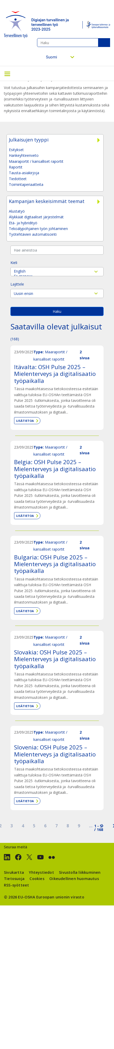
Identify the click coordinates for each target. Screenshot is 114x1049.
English (57, 271)
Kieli (13, 262)
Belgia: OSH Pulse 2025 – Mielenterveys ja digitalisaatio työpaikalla (55, 468)
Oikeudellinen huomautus (74, 878)
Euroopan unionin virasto (60, 897)
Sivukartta (14, 872)
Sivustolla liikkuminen (79, 872)
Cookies (36, 878)
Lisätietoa (25, 421)
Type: (38, 351)
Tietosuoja (14, 878)
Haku (104, 42)
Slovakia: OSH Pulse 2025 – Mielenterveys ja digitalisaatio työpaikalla (55, 659)
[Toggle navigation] (7, 73)
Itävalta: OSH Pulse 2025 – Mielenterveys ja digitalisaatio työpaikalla (55, 373)
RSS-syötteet (16, 885)
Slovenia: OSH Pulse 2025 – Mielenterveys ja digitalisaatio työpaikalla (55, 754)
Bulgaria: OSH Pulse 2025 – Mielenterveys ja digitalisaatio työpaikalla (55, 564)
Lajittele (17, 284)
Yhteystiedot (41, 872)
